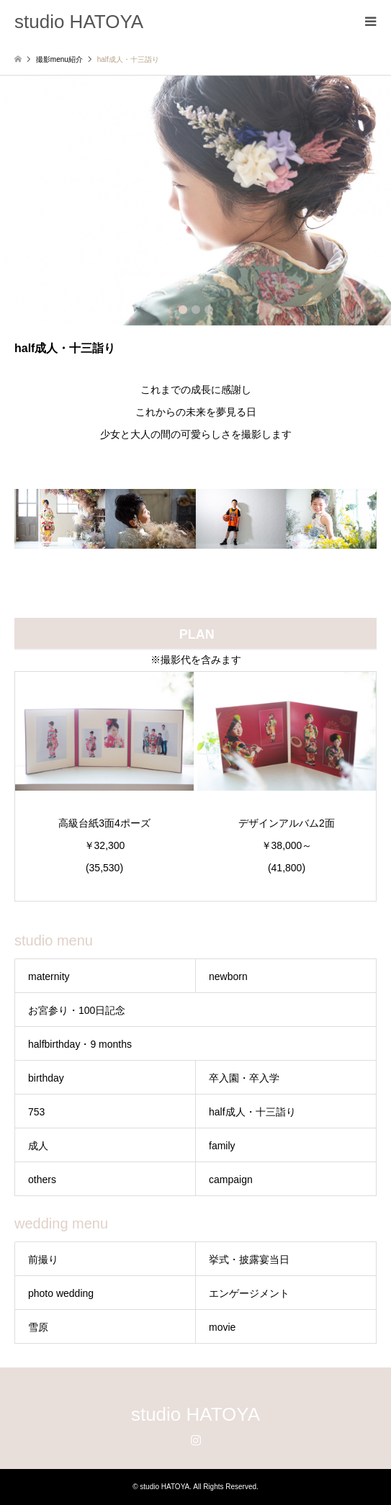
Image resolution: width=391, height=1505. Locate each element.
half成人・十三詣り (252, 1112)
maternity (49, 976)
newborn (228, 976)
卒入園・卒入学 (244, 1078)
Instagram (196, 1439)
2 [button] (196, 309)
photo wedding (61, 1293)
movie (222, 1327)
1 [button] (183, 309)
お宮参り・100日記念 (76, 1010)
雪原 (38, 1327)
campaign (231, 1179)
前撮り (43, 1259)
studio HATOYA (195, 1414)
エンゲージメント (249, 1293)
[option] (195, 200)
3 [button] (209, 309)
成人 (38, 1145)
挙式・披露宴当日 (249, 1259)
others (42, 1179)
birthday (46, 1078)
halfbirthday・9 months (80, 1044)
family (222, 1145)
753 (36, 1112)
